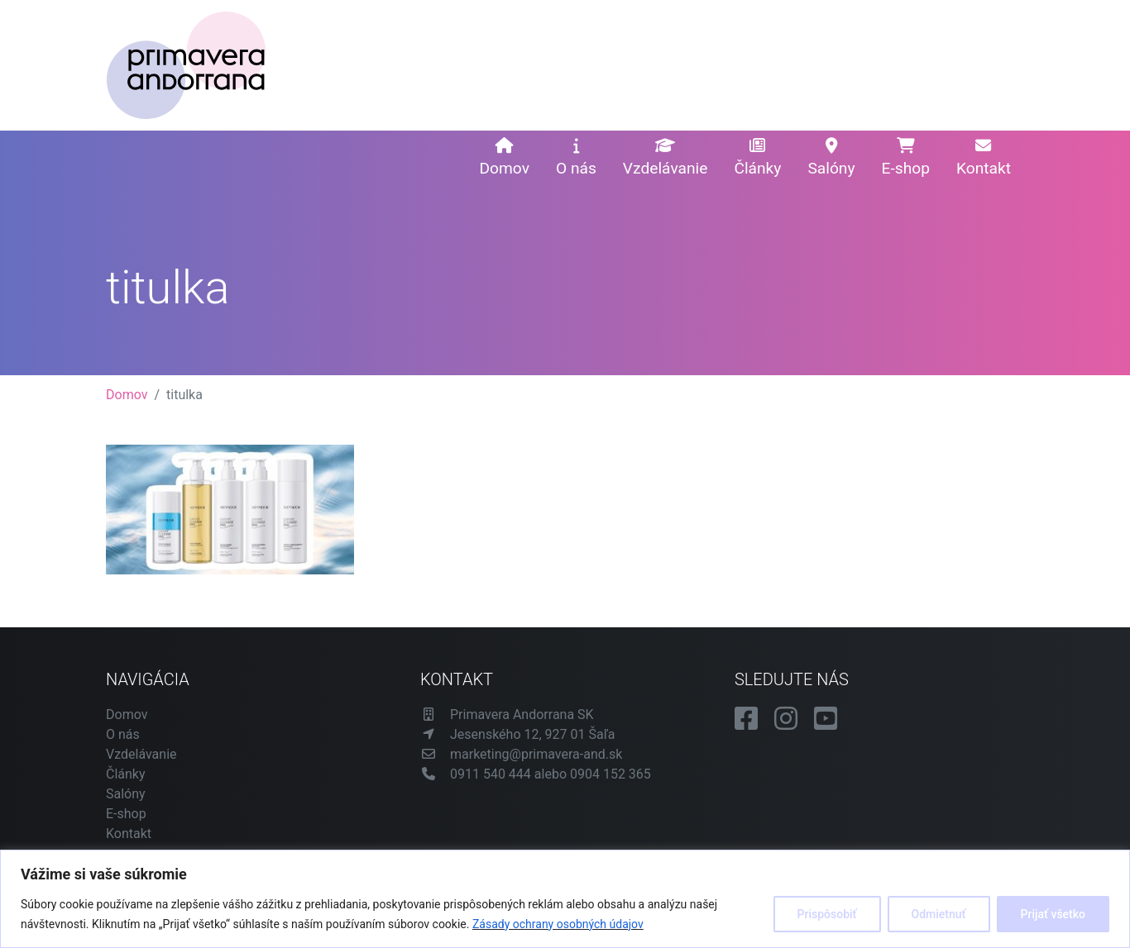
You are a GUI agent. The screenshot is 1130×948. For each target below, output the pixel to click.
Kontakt (983, 158)
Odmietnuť (939, 914)
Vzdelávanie (665, 158)
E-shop (906, 158)
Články (757, 158)
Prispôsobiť (827, 914)
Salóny (831, 158)
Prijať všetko (1053, 914)
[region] (565, 899)
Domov (504, 158)
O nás (576, 158)
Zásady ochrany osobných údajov (558, 924)
